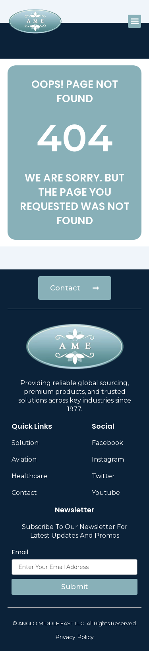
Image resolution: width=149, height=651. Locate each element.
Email (20, 552)
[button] (134, 21)
